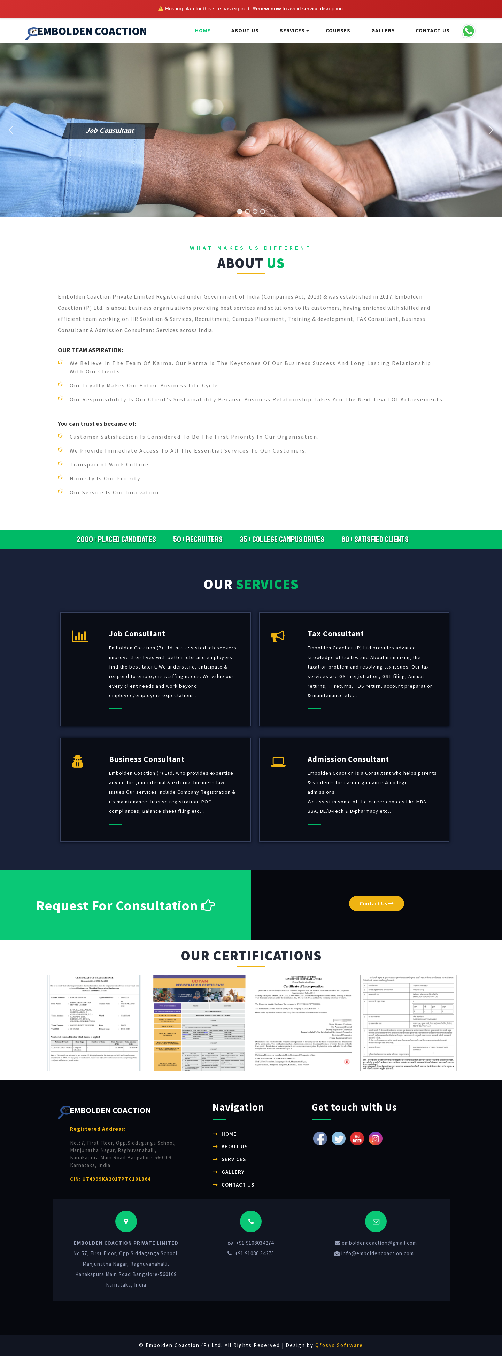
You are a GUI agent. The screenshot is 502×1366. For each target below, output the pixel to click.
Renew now (266, 8)
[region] (251, 130)
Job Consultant (137, 634)
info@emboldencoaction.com (374, 1253)
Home (202, 30)
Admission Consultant (348, 759)
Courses (338, 30)
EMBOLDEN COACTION (86, 32)
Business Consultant (147, 759)
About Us (245, 30)
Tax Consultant (336, 634)
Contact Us (433, 30)
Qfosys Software (339, 1345)
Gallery (383, 30)
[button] (125, 136)
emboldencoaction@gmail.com (376, 1243)
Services (292, 30)
